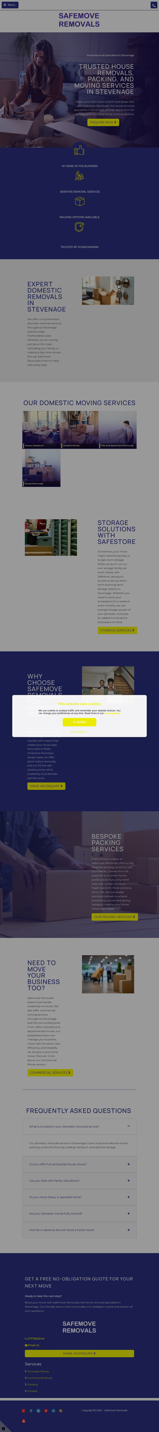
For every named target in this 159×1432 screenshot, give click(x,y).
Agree (79, 722)
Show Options (80, 731)
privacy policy (113, 713)
